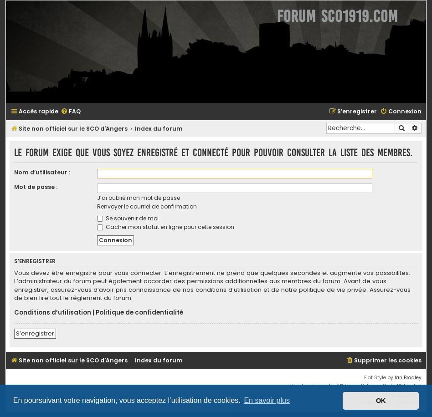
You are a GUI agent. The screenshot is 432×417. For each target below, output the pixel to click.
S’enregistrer (35, 333)
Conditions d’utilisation (52, 313)
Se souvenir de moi (128, 218)
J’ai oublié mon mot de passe (138, 197)
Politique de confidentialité (139, 313)
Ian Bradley (408, 377)
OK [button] (381, 400)
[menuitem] (71, 112)
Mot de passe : (35, 187)
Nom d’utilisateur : (42, 172)
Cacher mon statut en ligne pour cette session (165, 227)
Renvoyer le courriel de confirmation (147, 206)
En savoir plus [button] (267, 400)
